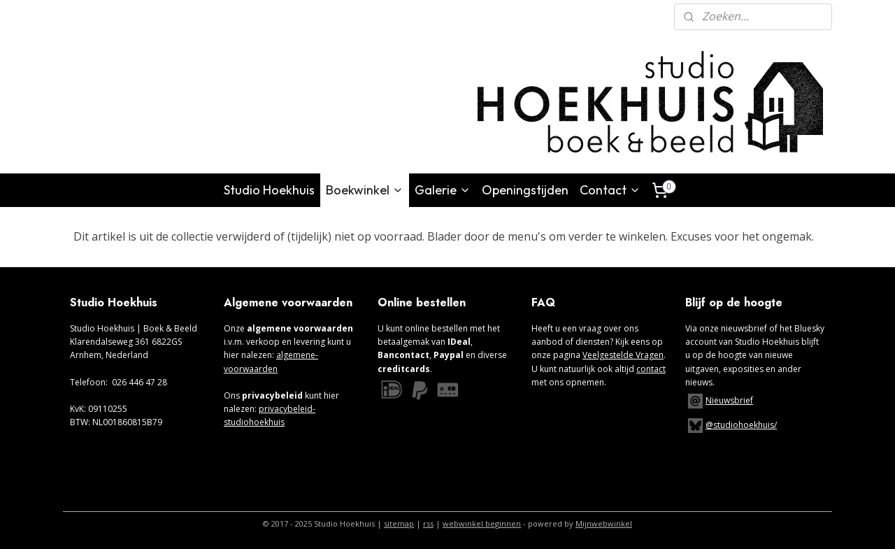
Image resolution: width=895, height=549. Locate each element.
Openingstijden (525, 190)
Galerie (443, 190)
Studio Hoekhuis (269, 190)
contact (651, 369)
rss (428, 523)
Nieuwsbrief (729, 400)
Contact (610, 190)
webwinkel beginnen (482, 523)
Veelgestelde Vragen (623, 355)
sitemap (399, 523)
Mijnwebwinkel (603, 523)
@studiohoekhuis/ (731, 425)
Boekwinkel (364, 190)
